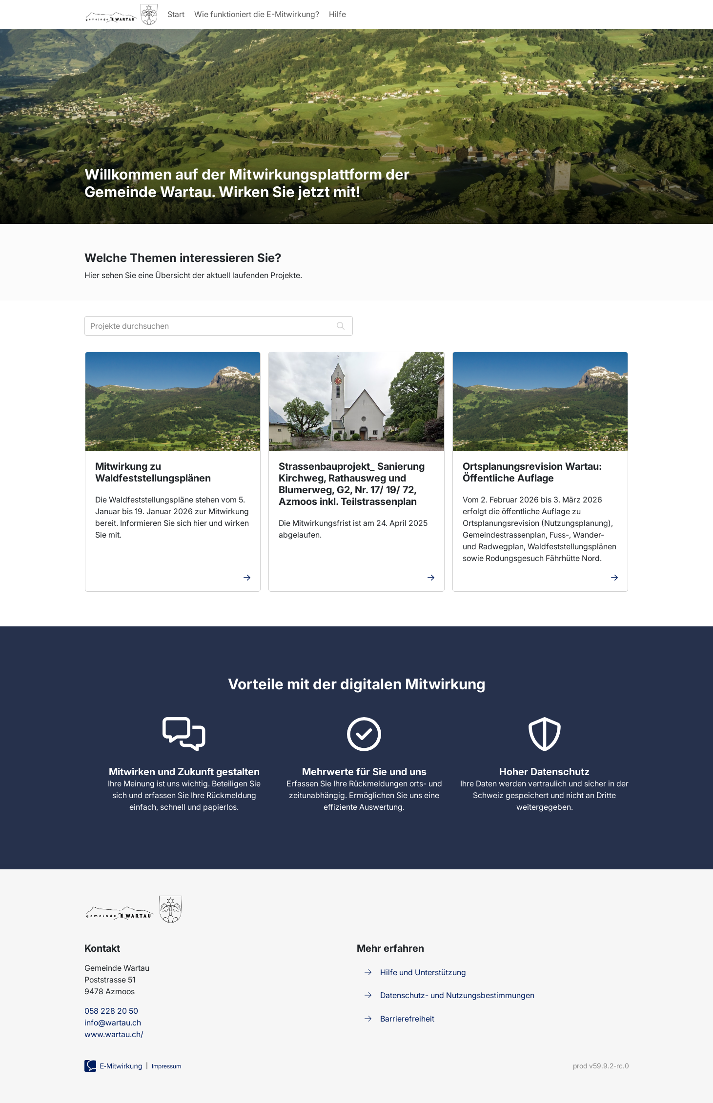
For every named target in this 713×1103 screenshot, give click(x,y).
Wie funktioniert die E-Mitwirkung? (255, 14)
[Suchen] (340, 326)
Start (174, 14)
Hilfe (336, 14)
